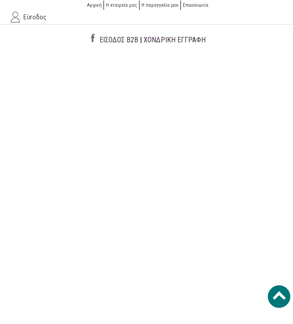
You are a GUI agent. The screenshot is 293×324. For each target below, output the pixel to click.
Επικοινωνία (195, 5)
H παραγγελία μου (160, 5)
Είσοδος (34, 17)
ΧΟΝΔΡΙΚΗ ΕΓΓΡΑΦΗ (175, 40)
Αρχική (94, 5)
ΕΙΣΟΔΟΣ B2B (118, 40)
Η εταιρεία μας (121, 5)
